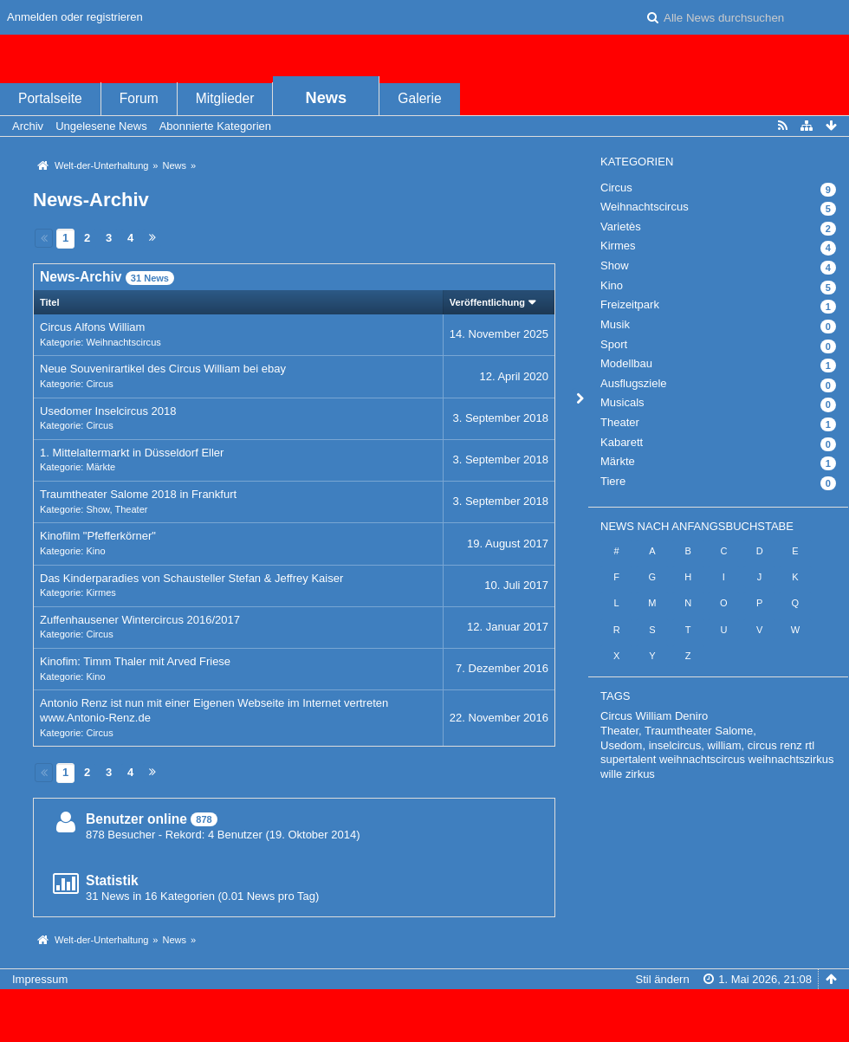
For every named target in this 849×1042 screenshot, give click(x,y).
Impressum (40, 979)
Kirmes (100, 592)
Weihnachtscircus (123, 342)
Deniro (691, 715)
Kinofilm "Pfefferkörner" (98, 535)
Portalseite (50, 98)
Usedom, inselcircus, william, (672, 745)
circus (762, 745)
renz (790, 745)
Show (97, 509)
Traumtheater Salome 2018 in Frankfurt (138, 494)
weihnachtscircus (702, 759)
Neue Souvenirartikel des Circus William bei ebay (163, 368)
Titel (50, 302)
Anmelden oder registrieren (75, 16)
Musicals (622, 402)
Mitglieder (225, 98)
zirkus (640, 773)
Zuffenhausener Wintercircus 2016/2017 (140, 619)
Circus (99, 384)
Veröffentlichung (487, 302)
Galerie (419, 98)
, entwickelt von (424, 1007)
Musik (615, 324)
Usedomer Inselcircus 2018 (108, 411)
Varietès (620, 226)
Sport (613, 344)
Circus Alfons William (92, 326)
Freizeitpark (629, 304)
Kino (95, 551)
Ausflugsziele (633, 383)
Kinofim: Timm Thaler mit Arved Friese (135, 661)
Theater (130, 509)
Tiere (612, 481)
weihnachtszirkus (791, 759)
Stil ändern (663, 979)
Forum (139, 98)
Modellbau (626, 363)
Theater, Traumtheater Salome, (678, 730)
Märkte (100, 467)
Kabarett (621, 442)
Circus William (635, 715)
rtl (809, 745)
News (326, 98)
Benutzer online (136, 819)
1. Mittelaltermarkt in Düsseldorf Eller (132, 452)
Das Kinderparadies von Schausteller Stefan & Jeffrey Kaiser (191, 578)
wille (611, 773)
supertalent (628, 759)
